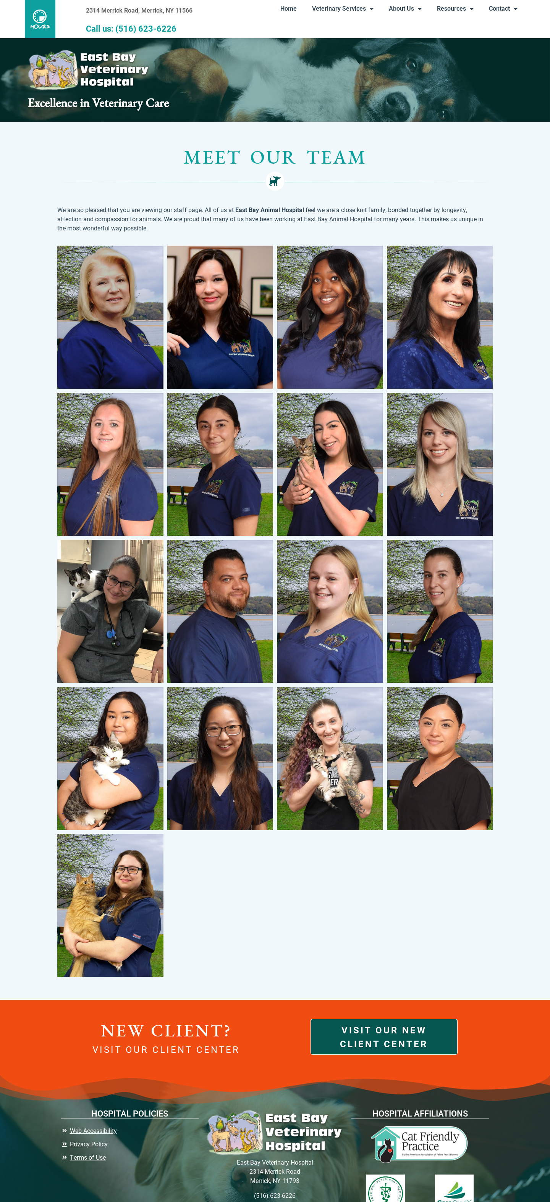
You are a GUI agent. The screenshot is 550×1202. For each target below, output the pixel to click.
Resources (452, 9)
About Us (402, 9)
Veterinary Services (340, 9)
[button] (43, 19)
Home (286, 8)
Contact (500, 9)
